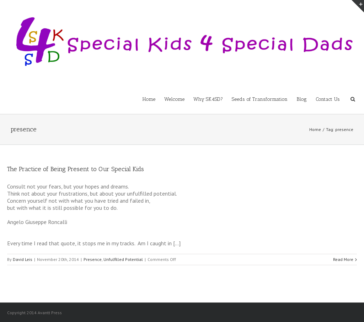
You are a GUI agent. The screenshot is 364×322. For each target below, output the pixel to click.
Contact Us (328, 99)
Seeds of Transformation (260, 99)
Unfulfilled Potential (123, 259)
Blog (301, 99)
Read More (343, 259)
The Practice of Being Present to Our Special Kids (75, 169)
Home (149, 99)
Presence (93, 259)
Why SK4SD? (208, 99)
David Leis (22, 259)
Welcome (174, 99)
